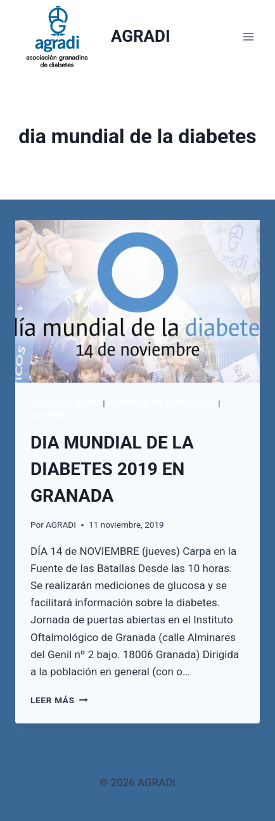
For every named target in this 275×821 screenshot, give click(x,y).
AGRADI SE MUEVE (65, 403)
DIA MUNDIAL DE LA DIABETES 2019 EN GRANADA (112, 469)
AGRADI (61, 524)
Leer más (58, 700)
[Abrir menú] (248, 36)
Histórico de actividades (162, 403)
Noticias (48, 415)
